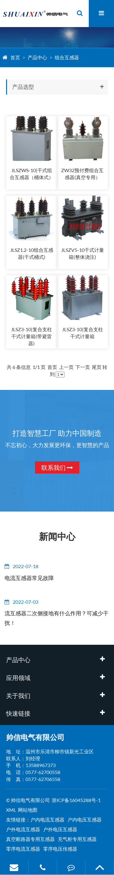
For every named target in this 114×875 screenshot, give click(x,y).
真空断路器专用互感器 (30, 839)
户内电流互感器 (47, 819)
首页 (15, 57)
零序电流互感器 (23, 849)
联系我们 (57, 467)
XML (11, 810)
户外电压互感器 (60, 829)
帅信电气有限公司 (35, 737)
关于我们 (18, 695)
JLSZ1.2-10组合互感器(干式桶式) (31, 253)
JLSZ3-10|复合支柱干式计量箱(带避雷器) (31, 336)
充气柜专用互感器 (77, 839)
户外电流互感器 (23, 829)
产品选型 (23, 86)
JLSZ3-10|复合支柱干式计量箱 (82, 332)
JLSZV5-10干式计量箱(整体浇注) (82, 253)
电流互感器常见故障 (29, 578)
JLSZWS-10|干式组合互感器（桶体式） (32, 173)
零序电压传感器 (60, 849)
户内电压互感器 (84, 819)
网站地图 (27, 810)
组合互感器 (67, 57)
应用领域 (18, 677)
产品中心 (37, 57)
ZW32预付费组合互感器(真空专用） (82, 173)
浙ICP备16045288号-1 (76, 800)
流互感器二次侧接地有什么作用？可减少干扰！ (57, 618)
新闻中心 (57, 536)
